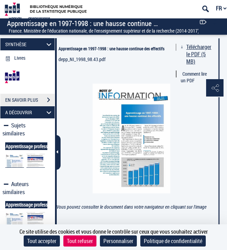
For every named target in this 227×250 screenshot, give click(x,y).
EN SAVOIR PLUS (30, 100)
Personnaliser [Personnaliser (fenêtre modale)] (118, 241)
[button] (215, 88)
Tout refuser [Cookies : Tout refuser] (80, 241)
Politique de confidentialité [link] (173, 241)
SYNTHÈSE (29, 44)
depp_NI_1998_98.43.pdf (81, 59)
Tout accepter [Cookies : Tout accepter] (41, 241)
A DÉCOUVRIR (29, 112)
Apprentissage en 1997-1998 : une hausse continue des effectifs (111, 48)
